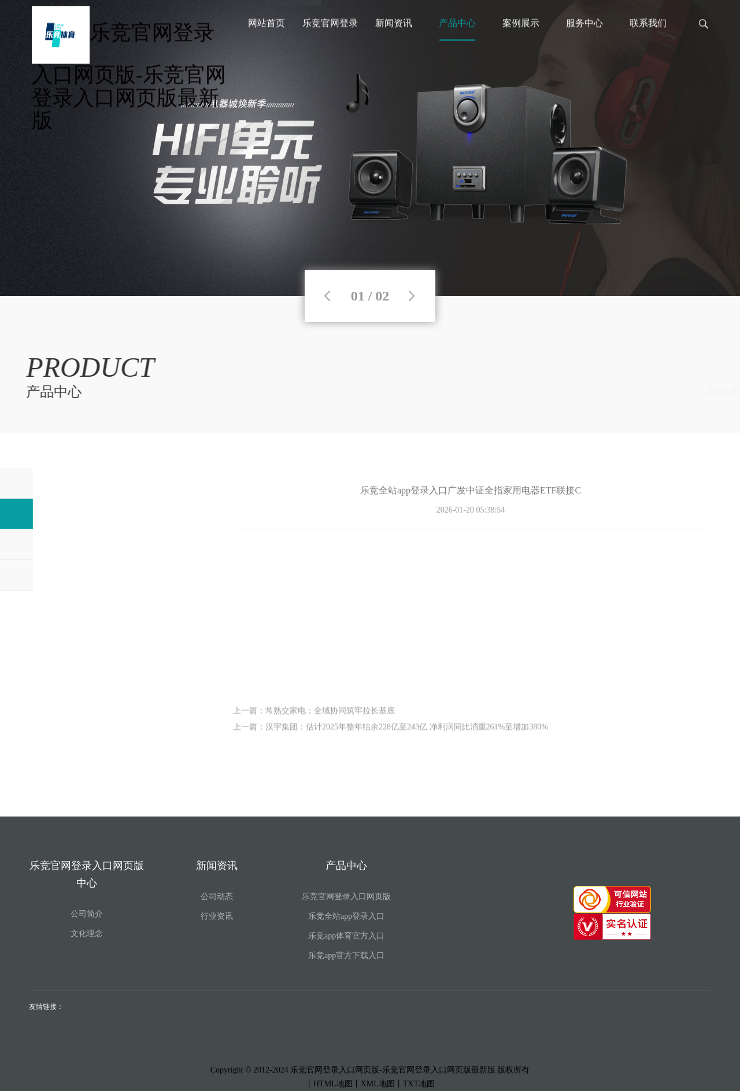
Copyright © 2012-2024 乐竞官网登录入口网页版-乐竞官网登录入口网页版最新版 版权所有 (370, 1070)
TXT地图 (419, 1083)
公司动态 (217, 896)
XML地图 (378, 1083)
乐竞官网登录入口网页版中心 (330, 48)
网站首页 (266, 42)
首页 (574, 391)
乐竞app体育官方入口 (346, 936)
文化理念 (87, 933)
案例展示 (520, 42)
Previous (327, 296)
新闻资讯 (393, 42)
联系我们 (648, 42)
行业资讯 (217, 916)
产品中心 (457, 42)
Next (411, 296)
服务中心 (584, 42)
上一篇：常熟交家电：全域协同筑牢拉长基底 (314, 720)
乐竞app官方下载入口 (346, 955)
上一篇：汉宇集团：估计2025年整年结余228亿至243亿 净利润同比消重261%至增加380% (390, 736)
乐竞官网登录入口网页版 (346, 896)
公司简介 (87, 914)
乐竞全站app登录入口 (671, 391)
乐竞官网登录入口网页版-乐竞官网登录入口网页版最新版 (129, 88)
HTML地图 (333, 1083)
